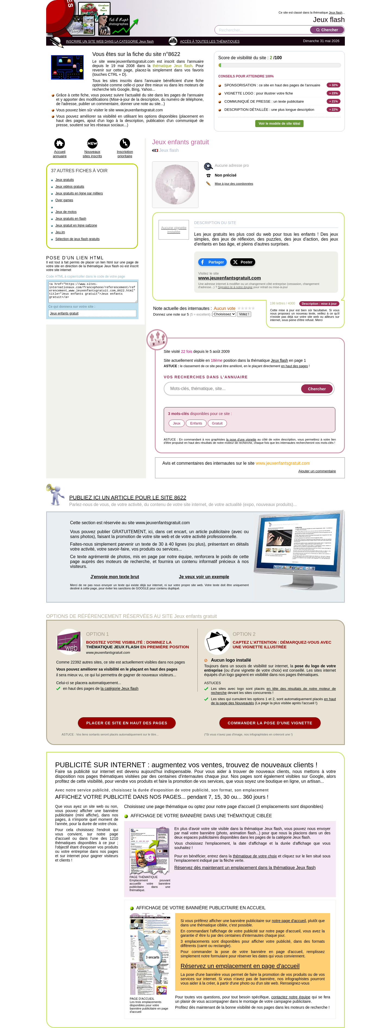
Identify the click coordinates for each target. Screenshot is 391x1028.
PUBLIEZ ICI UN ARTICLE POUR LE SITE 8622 (127, 498)
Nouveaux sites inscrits (92, 154)
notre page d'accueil (289, 921)
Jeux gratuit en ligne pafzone (76, 225)
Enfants (196, 423)
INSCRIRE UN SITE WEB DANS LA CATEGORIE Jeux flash (110, 41)
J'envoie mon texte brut (114, 576)
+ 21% (333, 101)
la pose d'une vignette (241, 439)
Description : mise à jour (319, 303)
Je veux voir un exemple (204, 576)
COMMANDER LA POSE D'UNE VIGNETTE (270, 723)
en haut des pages (294, 366)
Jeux (176, 423)
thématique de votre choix (255, 856)
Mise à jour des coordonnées (234, 183)
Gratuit (217, 423)
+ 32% (333, 85)
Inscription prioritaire (125, 154)
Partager (216, 262)
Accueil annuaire (60, 154)
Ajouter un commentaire (317, 471)
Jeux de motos (66, 212)
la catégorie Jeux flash (119, 688)
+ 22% (333, 109)
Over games (64, 200)
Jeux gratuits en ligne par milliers (79, 193)
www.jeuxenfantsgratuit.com (229, 278)
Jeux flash (335, 12)
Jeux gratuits (64, 180)
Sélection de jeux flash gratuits (77, 239)
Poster (247, 262)
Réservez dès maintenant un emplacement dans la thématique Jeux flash (245, 867)
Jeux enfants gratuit (64, 318)
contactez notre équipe (290, 997)
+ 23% (333, 93)
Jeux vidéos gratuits (69, 186)
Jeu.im (60, 232)
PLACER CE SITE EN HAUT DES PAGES (127, 723)
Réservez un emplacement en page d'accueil (240, 966)
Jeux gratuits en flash (70, 219)
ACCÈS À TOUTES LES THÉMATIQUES (209, 41)
